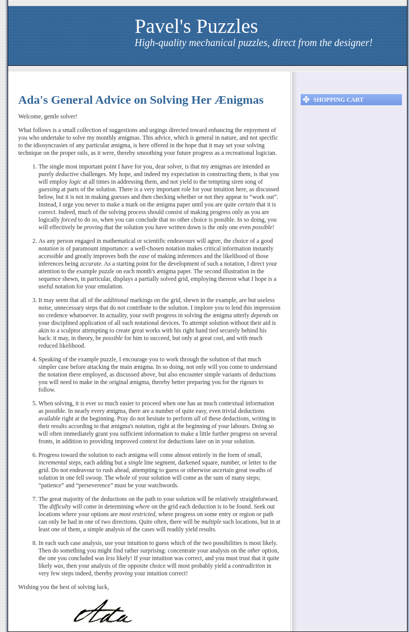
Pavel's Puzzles (196, 26)
